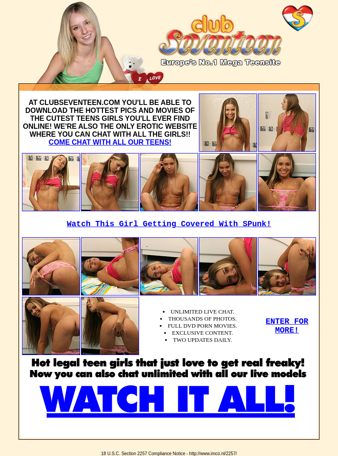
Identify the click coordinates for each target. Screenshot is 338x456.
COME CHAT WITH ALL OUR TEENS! (110, 142)
